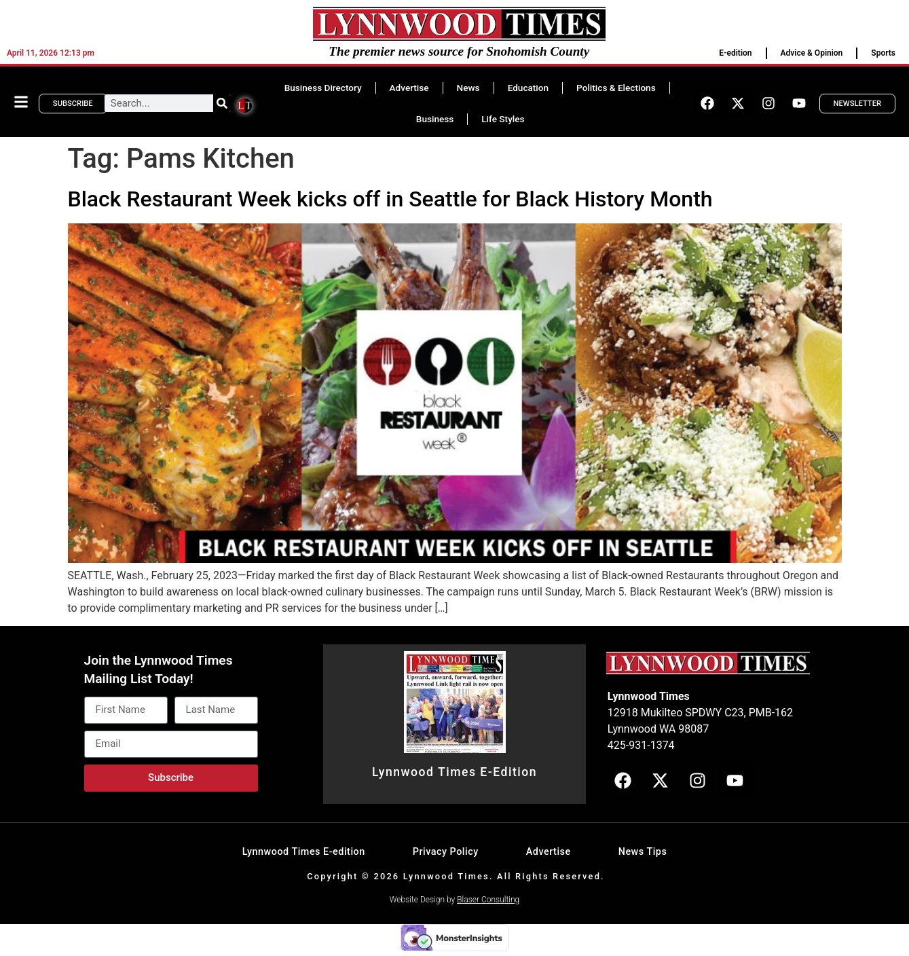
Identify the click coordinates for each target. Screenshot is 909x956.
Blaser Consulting (488, 899)
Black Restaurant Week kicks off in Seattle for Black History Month (390, 199)
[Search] (222, 103)
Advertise (409, 87)
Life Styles (502, 118)
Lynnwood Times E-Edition (454, 772)
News (468, 87)
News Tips (642, 852)
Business (434, 118)
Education (528, 87)
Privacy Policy (446, 852)
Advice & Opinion (812, 53)
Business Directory (323, 87)
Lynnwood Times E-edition (303, 852)
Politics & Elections (616, 87)
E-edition (735, 53)
